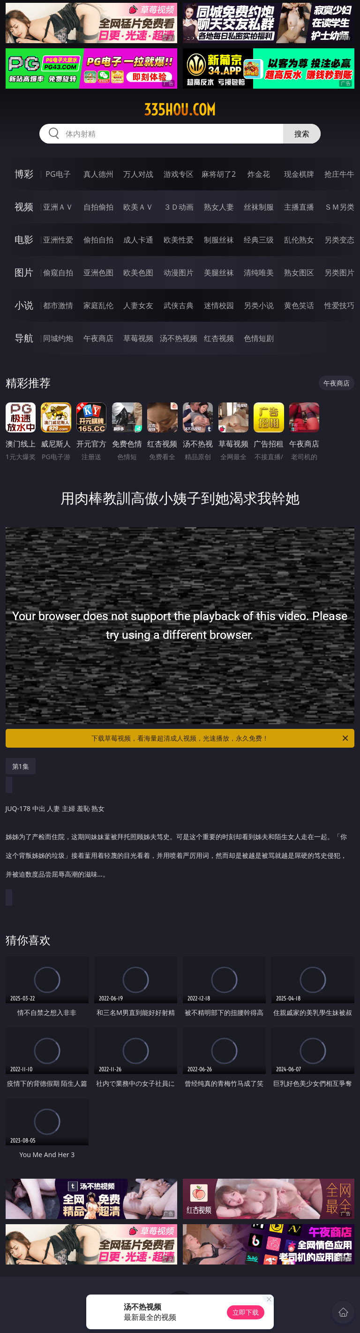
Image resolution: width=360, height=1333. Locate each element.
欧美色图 (138, 272)
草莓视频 (138, 338)
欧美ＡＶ (138, 207)
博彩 (24, 173)
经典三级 (259, 240)
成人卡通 (138, 240)
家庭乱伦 (98, 305)
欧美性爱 (179, 240)
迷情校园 (219, 305)
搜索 (301, 134)
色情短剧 (259, 338)
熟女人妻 (219, 207)
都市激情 (58, 305)
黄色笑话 (299, 305)
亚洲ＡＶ (58, 207)
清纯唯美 (259, 272)
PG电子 (57, 174)
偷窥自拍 (58, 272)
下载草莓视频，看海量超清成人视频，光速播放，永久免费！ (220, 738)
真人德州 (98, 174)
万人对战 (138, 174)
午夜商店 (98, 338)
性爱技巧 (339, 305)
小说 (24, 305)
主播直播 (299, 207)
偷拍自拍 (98, 240)
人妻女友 (138, 305)
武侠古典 (179, 305)
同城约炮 (58, 338)
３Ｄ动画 (179, 207)
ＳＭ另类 (339, 207)
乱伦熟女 (299, 240)
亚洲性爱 (58, 240)
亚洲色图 (98, 272)
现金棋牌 (299, 174)
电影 (24, 239)
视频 (24, 206)
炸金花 (259, 174)
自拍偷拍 (98, 207)
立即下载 (245, 1312)
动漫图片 (179, 272)
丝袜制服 (259, 207)
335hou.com (180, 109)
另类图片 (339, 272)
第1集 (20, 766)
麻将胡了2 (219, 174)
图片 (24, 272)
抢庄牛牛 (339, 174)
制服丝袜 (219, 240)
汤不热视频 (178, 338)
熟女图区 (299, 272)
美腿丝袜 (219, 272)
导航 (24, 338)
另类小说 (259, 305)
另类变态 (339, 240)
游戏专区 (179, 174)
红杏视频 (219, 338)
